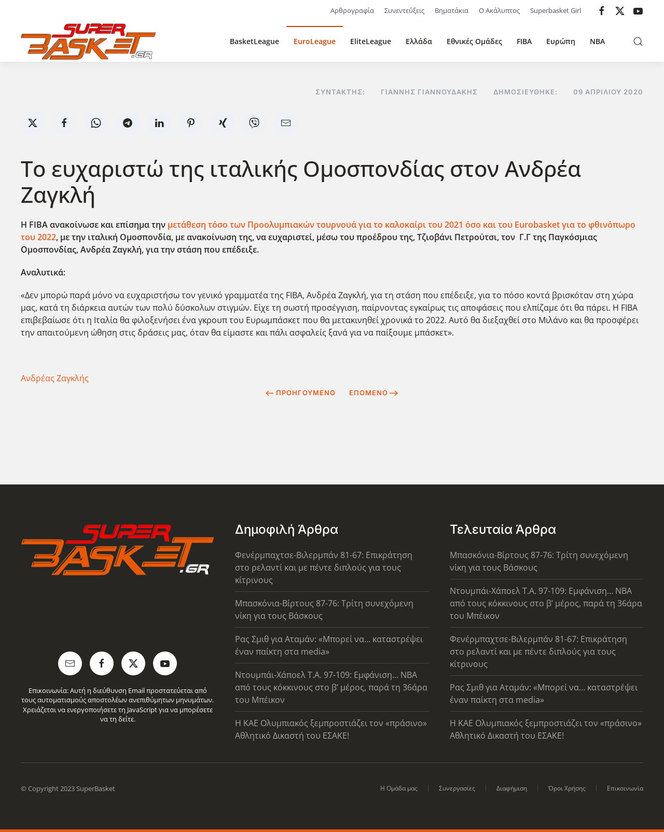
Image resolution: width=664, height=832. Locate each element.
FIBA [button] (524, 41)
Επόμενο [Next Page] (373, 393)
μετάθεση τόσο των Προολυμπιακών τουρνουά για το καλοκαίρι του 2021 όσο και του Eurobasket (365, 224)
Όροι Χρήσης (567, 788)
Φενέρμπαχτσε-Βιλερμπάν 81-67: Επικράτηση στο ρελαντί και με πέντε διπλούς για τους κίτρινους (323, 567)
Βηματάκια (451, 10)
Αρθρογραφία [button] (352, 10)
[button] (638, 41)
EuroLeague (315, 41)
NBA (597, 41)
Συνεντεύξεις (404, 10)
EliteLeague (370, 41)
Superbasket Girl (555, 10)
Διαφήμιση (511, 788)
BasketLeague (254, 41)
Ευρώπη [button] (560, 41)
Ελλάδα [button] (419, 41)
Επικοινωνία (625, 788)
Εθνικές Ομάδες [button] (474, 41)
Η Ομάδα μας (399, 788)
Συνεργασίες (457, 788)
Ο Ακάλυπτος (499, 10)
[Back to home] (88, 41)
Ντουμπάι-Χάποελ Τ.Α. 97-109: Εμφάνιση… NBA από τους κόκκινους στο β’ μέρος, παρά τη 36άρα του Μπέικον (331, 687)
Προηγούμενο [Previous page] (301, 393)
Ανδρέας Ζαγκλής (55, 378)
